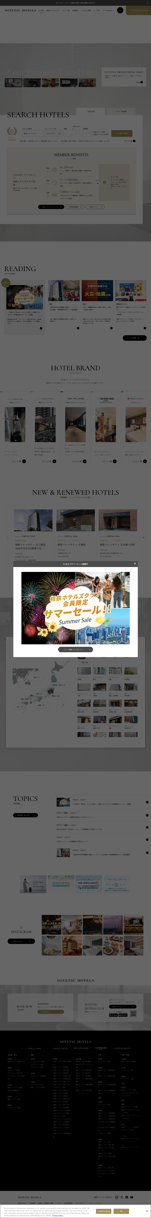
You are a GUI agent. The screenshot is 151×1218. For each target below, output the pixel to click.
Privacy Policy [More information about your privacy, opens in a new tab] (58, 1215)
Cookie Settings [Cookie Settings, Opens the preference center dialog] (103, 1211)
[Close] (147, 1211)
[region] (75, 1211)
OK (121, 1211)
